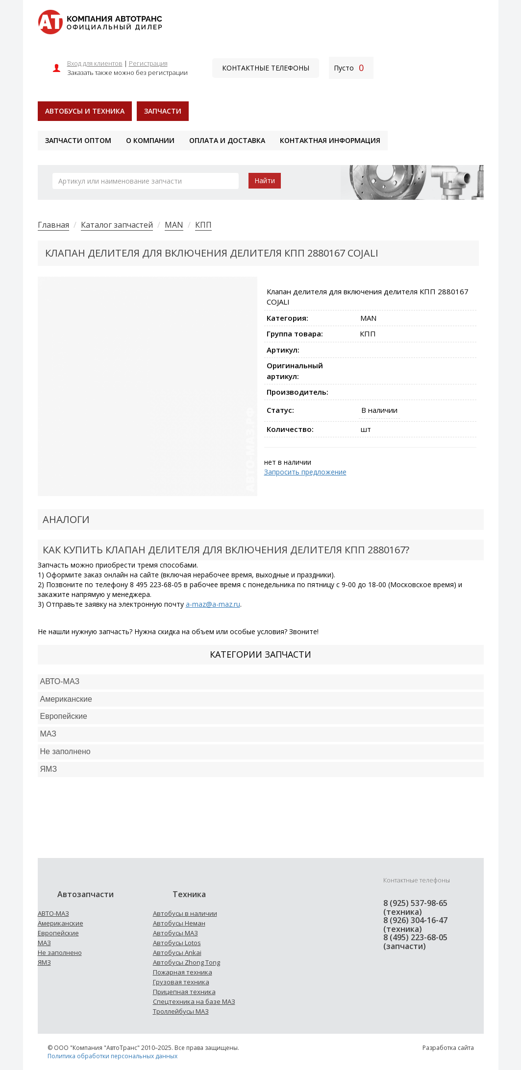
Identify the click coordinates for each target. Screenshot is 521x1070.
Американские (66, 699)
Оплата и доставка (227, 140)
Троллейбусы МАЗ (181, 1011)
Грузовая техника (181, 981)
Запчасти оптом (78, 140)
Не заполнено (65, 751)
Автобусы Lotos (177, 942)
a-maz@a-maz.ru (213, 604)
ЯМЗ (44, 962)
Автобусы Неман (179, 923)
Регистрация (148, 63)
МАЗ (44, 942)
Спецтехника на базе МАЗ (194, 1001)
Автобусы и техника (84, 111)
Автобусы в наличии (185, 913)
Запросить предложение (305, 471)
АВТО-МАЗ (60, 681)
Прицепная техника (184, 991)
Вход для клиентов (95, 63)
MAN (174, 224)
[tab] (261, 682)
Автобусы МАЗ (175, 932)
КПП (203, 224)
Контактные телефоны (265, 67)
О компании (150, 140)
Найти (264, 180)
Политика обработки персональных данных (112, 1056)
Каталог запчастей (117, 224)
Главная (53, 224)
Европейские (63, 716)
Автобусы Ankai (177, 952)
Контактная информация (330, 140)
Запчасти (162, 111)
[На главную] (100, 21)
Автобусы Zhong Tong (186, 962)
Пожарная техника (182, 972)
